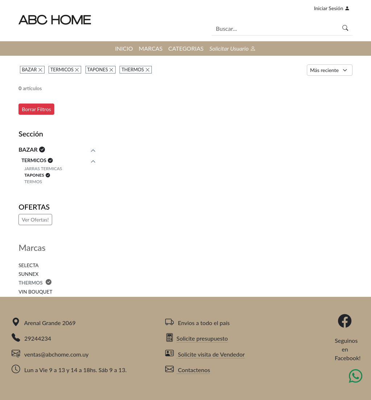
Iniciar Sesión (332, 8)
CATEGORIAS (186, 48)
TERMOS (33, 181)
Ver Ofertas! (35, 219)
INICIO (124, 48)
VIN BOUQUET (35, 292)
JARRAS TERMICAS (43, 168)
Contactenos (187, 369)
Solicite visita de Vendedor (205, 354)
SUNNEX (28, 274)
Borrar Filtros (36, 109)
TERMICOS (62, 69)
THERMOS (133, 69)
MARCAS (151, 48)
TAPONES (97, 69)
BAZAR (29, 69)
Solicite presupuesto (196, 338)
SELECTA (28, 265)
